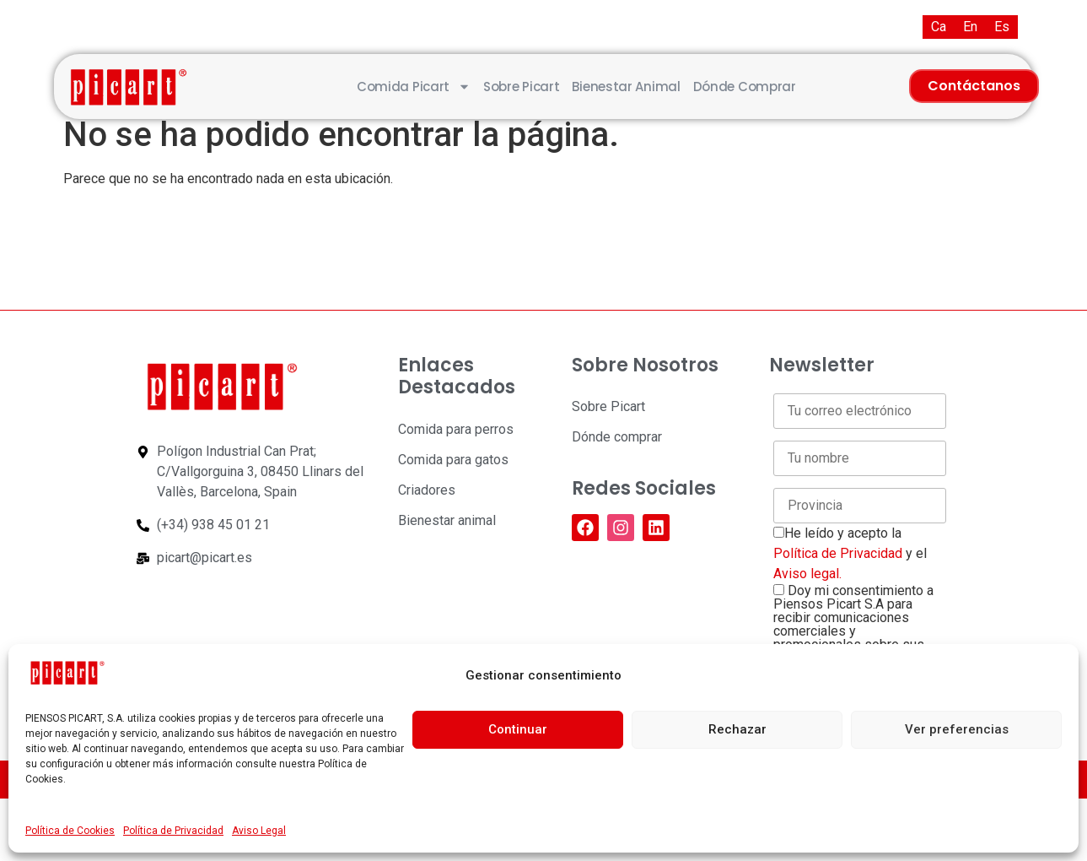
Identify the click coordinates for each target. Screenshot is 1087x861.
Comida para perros (456, 429)
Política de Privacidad (173, 831)
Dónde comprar (744, 86)
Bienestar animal (626, 86)
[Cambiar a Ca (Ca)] (939, 27)
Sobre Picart (521, 86)
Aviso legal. (807, 574)
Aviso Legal (259, 831)
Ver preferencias (957, 729)
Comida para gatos (453, 460)
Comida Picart (414, 86)
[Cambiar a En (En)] (970, 27)
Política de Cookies (70, 831)
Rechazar (737, 729)
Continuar (517, 729)
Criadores (426, 490)
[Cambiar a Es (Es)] (1002, 27)
